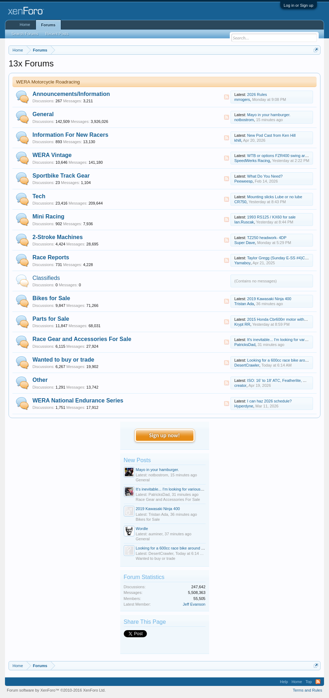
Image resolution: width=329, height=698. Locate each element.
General (43, 114)
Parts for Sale (50, 319)
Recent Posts (56, 34)
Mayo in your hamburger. (269, 115)
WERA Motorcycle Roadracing (48, 82)
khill (237, 140)
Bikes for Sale (51, 298)
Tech (38, 196)
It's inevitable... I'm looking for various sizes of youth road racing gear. (196, 489)
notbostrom (244, 120)
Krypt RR (242, 324)
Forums (48, 25)
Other (40, 380)
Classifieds (46, 278)
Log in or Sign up (298, 5)
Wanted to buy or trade (63, 360)
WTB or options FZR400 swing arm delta (282, 155)
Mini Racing (48, 216)
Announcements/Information (71, 94)
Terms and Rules (307, 690)
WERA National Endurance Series (77, 400)
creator (240, 385)
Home (25, 24)
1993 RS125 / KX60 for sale (271, 217)
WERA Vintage (51, 155)
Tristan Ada (244, 304)
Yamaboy (242, 263)
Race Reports (50, 257)
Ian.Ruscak (244, 222)
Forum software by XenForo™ (56, 690)
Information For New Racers (70, 135)
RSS (226, 96)
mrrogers (242, 99)
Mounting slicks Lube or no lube (274, 197)
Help (284, 682)
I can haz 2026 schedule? (269, 401)
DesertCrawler (246, 365)
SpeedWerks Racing (252, 160)
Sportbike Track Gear (61, 176)
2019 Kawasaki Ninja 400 (269, 299)
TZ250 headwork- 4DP (267, 238)
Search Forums (24, 34)
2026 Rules (257, 94)
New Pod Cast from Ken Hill (271, 135)
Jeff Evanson (194, 604)
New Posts (137, 460)
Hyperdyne (243, 406)
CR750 (240, 202)
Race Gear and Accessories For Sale (81, 339)
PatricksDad (244, 344)
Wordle (142, 528)
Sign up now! (164, 435)
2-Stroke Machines (57, 237)
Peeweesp (243, 181)
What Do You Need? (265, 176)
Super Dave (244, 242)
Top (309, 682)
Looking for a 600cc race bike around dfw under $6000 (183, 548)
